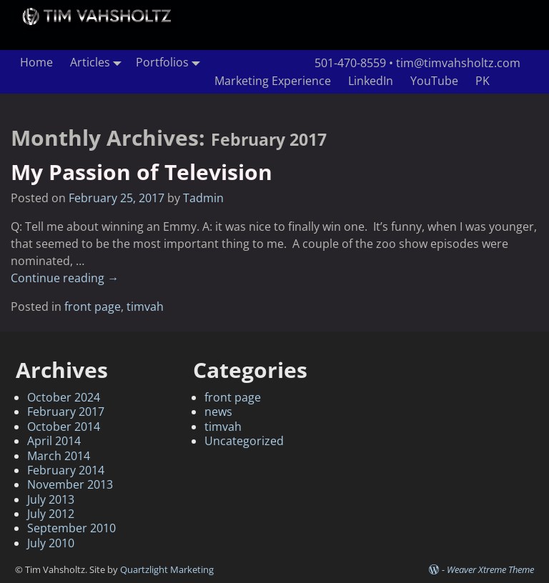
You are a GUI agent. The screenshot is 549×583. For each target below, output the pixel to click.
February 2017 (65, 411)
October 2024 (63, 397)
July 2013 (50, 499)
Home (36, 62)
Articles (98, 62)
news (218, 411)
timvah (145, 306)
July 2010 (50, 543)
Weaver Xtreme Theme (490, 569)
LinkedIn (370, 81)
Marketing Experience (272, 81)
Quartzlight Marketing (167, 569)
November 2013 (70, 484)
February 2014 (65, 470)
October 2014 (63, 426)
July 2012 (50, 514)
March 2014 (58, 456)
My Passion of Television (141, 171)
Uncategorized (244, 441)
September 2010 (71, 528)
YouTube (434, 81)
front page (92, 306)
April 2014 (54, 441)
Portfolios (171, 62)
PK (482, 81)
